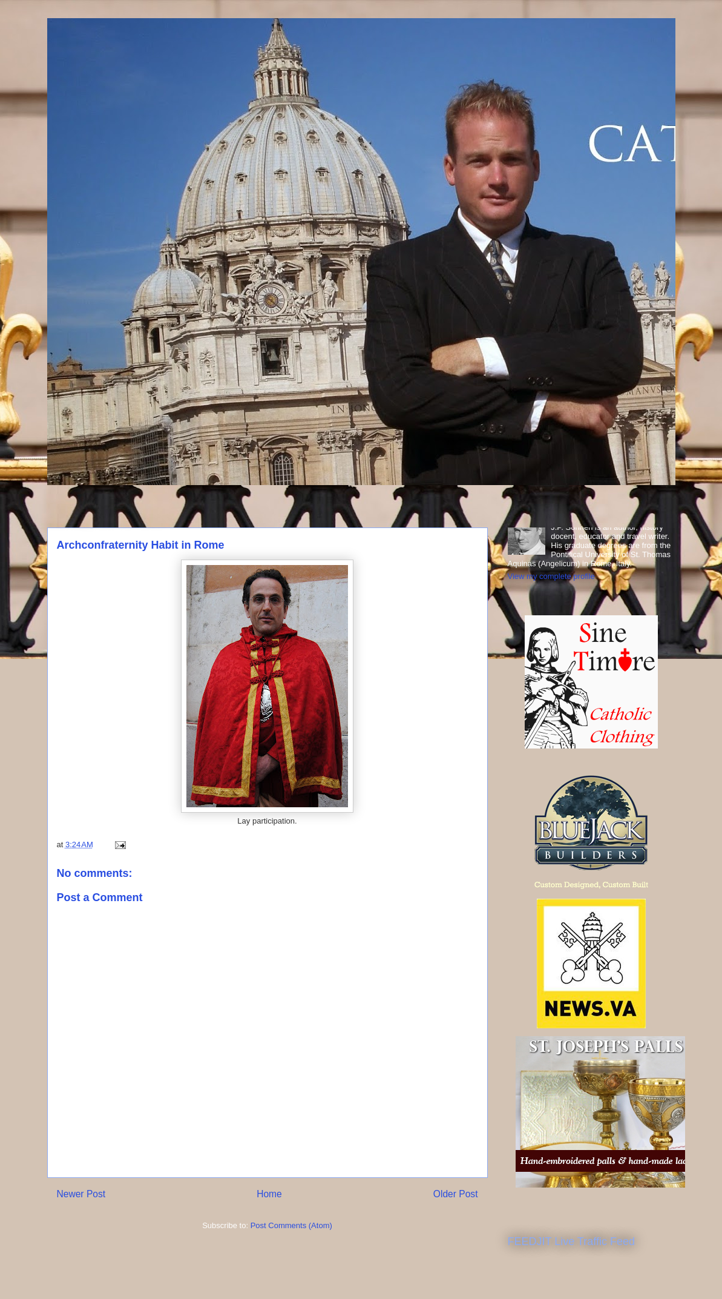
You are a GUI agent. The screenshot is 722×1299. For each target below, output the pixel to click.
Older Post (455, 1194)
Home (269, 1194)
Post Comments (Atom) (291, 1225)
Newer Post (81, 1194)
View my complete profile (551, 576)
